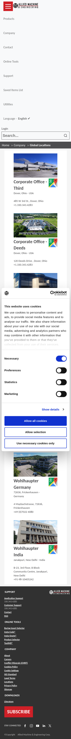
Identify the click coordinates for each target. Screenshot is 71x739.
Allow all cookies (35, 420)
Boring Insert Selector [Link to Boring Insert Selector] (14, 628)
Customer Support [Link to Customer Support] (13, 605)
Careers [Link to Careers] (7, 659)
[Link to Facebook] (24, 725)
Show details (50, 409)
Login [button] (5, 128)
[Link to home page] (25, 6)
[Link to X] (49, 725)
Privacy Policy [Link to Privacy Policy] (10, 685)
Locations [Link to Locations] (8, 681)
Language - (16, 119)
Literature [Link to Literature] (9, 701)
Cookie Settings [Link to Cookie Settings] (11, 670)
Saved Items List (13, 90)
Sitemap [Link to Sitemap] (8, 689)
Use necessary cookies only (35, 443)
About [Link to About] (7, 655)
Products (8, 19)
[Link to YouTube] (37, 725)
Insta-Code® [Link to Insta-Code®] (10, 632)
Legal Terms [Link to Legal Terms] (9, 678)
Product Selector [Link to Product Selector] (12, 639)
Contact (8, 47)
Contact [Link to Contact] (8, 612)
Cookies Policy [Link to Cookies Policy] (11, 666)
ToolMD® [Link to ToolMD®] (8, 643)
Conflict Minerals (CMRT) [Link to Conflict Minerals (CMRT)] (16, 663)
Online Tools (11, 61)
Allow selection (35, 432)
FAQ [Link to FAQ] (6, 616)
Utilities (8, 104)
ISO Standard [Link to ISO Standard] (10, 674)
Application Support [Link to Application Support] (13, 598)
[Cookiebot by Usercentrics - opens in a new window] (50, 293)
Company (9, 33)
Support (8, 76)
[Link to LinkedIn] (43, 725)
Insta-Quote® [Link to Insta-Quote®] (10, 635)
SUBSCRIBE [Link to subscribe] (18, 712)
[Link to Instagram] (31, 725)
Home (5, 145)
